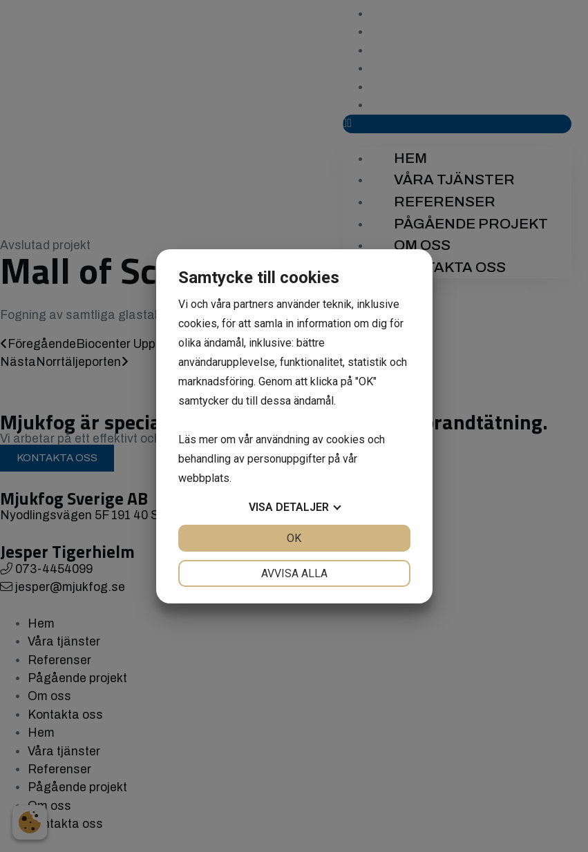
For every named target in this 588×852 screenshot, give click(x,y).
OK (294, 538)
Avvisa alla (294, 573)
